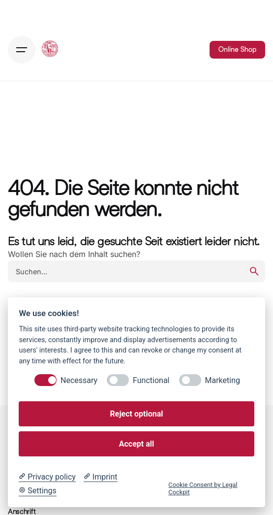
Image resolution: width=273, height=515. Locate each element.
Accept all (136, 444)
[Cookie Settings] (37, 491)
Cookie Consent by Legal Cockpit (202, 488)
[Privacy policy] (47, 477)
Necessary (79, 380)
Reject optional (136, 413)
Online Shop (237, 49)
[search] (254, 271)
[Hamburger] (21, 50)
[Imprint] (101, 477)
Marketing (222, 380)
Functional (151, 380)
